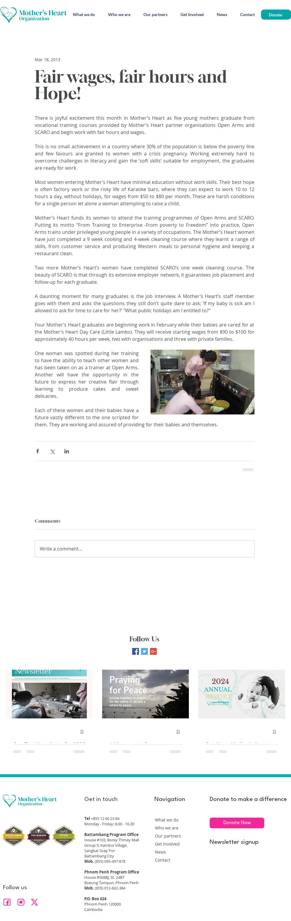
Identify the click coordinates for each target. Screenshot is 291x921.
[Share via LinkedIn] (66, 451)
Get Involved (167, 844)
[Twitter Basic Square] (144, 651)
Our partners (168, 836)
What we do (166, 820)
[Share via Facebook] (37, 451)
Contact (162, 860)
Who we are (166, 828)
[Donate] (276, 15)
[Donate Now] (237, 823)
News (160, 852)
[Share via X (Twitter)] (52, 451)
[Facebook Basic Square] (135, 651)
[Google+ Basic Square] (153, 651)
